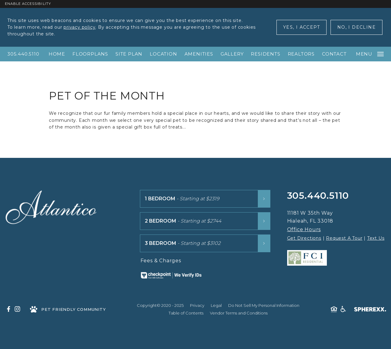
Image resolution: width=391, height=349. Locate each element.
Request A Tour (344, 238)
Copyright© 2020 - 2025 (160, 305)
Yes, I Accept (301, 27)
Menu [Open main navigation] (370, 54)
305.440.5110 (23, 54)
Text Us (376, 238)
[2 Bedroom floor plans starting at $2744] (205, 221)
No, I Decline (356, 27)
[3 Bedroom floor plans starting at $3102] (205, 243)
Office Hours (304, 229)
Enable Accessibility (28, 4)
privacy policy (79, 27)
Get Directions (304, 238)
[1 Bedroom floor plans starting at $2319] (205, 199)
